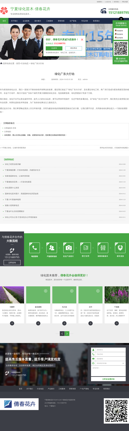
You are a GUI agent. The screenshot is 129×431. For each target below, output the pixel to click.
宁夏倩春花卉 (4, 10)
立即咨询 (12, 262)
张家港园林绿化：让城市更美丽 (17, 176)
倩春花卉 (66, 400)
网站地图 (125, 1)
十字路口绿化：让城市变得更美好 (13, 148)
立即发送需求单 (108, 379)
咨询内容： (108, 371)
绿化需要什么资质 (12, 188)
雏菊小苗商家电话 (12, 205)
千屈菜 (116, 307)
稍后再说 (73, 48)
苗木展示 (37, 21)
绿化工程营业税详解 (13, 164)
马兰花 (64, 307)
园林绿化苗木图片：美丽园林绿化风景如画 (21, 194)
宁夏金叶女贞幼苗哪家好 (14, 211)
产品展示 (51, 389)
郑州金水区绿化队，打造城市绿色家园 (114, 148)
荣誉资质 (61, 21)
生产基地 (73, 21)
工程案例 (49, 21)
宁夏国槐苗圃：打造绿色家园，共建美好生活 (22, 170)
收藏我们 (99, 1)
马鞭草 (12, 307)
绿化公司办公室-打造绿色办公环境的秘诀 (21, 217)
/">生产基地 (84, 389)
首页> (18, 63)
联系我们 (116, 1)
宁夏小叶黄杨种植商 (13, 199)
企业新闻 (26, 21)
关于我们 (14, 21)
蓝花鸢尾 (38, 307)
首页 (4, 21)
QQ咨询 (54, 48)
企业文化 (108, 1)
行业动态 (24, 63)
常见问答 (84, 21)
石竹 (90, 307)
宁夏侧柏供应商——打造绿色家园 (18, 182)
